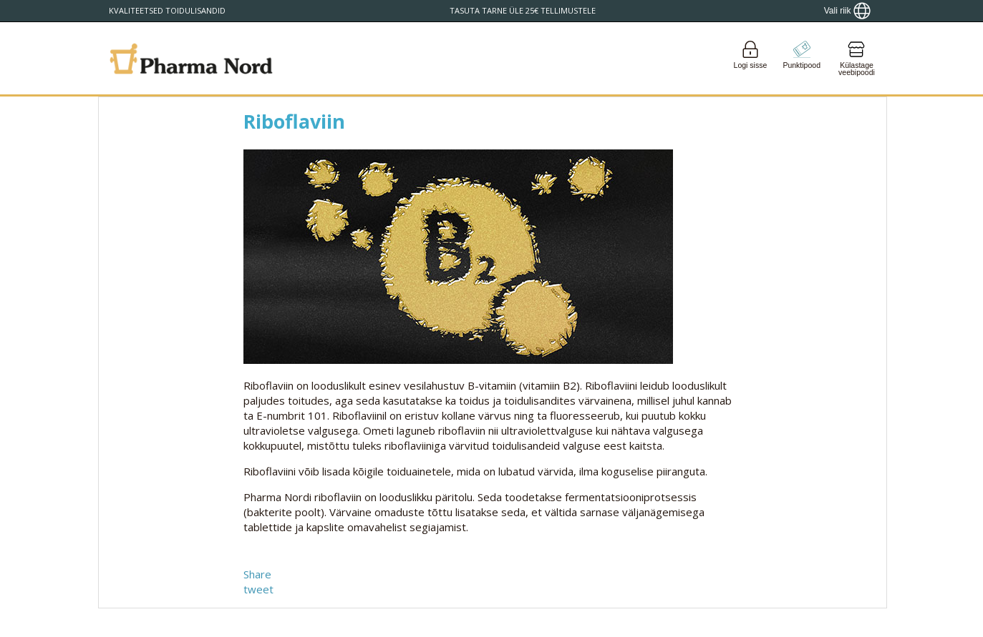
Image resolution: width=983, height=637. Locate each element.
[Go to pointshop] (801, 58)
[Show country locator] (847, 10)
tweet (258, 589)
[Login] (750, 58)
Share (257, 574)
